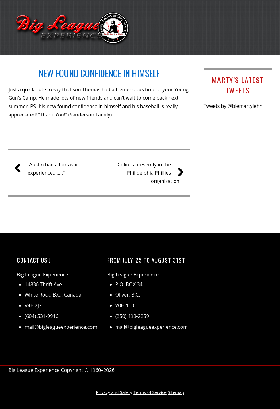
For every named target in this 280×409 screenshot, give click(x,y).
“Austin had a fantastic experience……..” (49, 168)
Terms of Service (150, 392)
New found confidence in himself (99, 73)
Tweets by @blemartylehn (233, 106)
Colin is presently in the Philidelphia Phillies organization (148, 172)
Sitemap (176, 392)
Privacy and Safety (114, 392)
